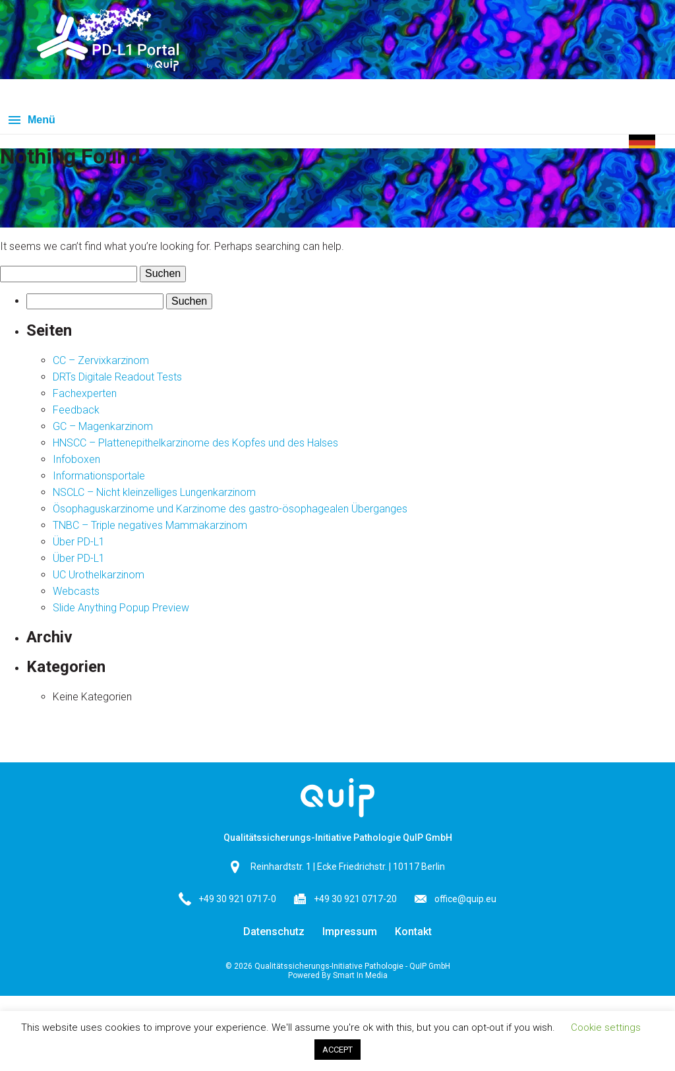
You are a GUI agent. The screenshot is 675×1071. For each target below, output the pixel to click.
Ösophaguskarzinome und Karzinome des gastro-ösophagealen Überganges (230, 509)
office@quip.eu (465, 899)
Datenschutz (274, 931)
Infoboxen (76, 459)
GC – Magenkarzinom (103, 426)
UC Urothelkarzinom (98, 574)
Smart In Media (360, 975)
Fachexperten (85, 393)
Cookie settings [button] (606, 1027)
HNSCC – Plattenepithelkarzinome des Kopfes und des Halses (195, 443)
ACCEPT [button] (337, 1050)
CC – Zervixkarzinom (101, 360)
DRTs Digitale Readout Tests (117, 377)
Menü (41, 119)
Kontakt (413, 931)
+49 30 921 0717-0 (237, 899)
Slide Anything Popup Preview (121, 607)
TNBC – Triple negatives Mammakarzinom (150, 525)
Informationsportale (99, 476)
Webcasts (76, 591)
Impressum (349, 931)
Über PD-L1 (79, 542)
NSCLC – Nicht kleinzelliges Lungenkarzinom (154, 492)
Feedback (76, 410)
